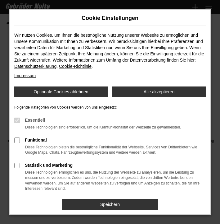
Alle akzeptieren (159, 91)
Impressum (25, 75)
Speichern (110, 204)
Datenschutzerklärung (35, 66)
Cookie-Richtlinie (75, 66)
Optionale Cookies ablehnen (61, 91)
